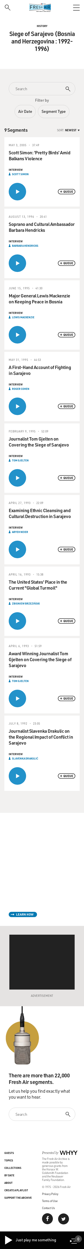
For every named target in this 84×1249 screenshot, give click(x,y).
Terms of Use (50, 1201)
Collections (12, 1168)
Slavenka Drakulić (25, 758)
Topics (8, 1160)
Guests (9, 1153)
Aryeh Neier (20, 532)
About (8, 1182)
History (42, 26)
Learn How (25, 914)
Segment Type (54, 111)
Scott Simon (20, 174)
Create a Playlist (16, 1190)
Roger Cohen (20, 389)
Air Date (25, 111)
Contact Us (48, 1208)
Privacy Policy (50, 1194)
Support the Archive (18, 1197)
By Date (9, 1175)
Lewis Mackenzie (23, 317)
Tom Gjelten (20, 460)
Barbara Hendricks (25, 245)
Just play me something (30, 1240)
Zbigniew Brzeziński (26, 603)
